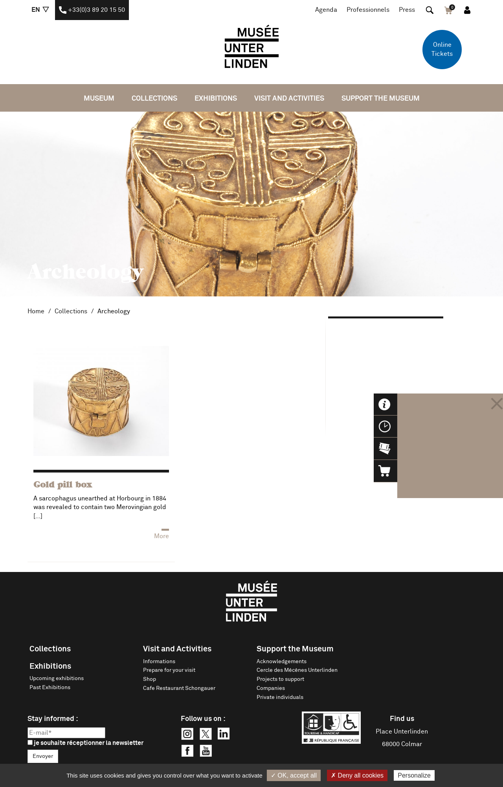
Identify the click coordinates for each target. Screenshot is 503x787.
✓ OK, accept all (294, 775)
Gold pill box (62, 485)
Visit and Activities (289, 98)
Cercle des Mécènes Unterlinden (297, 670)
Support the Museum (380, 98)
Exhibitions (216, 98)
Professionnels (368, 10)
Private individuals (280, 697)
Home (36, 311)
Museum (99, 98)
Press (407, 10)
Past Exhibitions (49, 687)
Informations (159, 661)
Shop (149, 679)
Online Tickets (442, 49)
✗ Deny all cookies (357, 775)
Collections (154, 98)
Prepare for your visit (169, 670)
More (161, 536)
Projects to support (280, 679)
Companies (271, 688)
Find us (402, 719)
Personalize (414, 775)
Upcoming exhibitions (56, 678)
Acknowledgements (282, 661)
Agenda (326, 10)
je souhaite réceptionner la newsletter (85, 743)
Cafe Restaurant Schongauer (179, 688)
